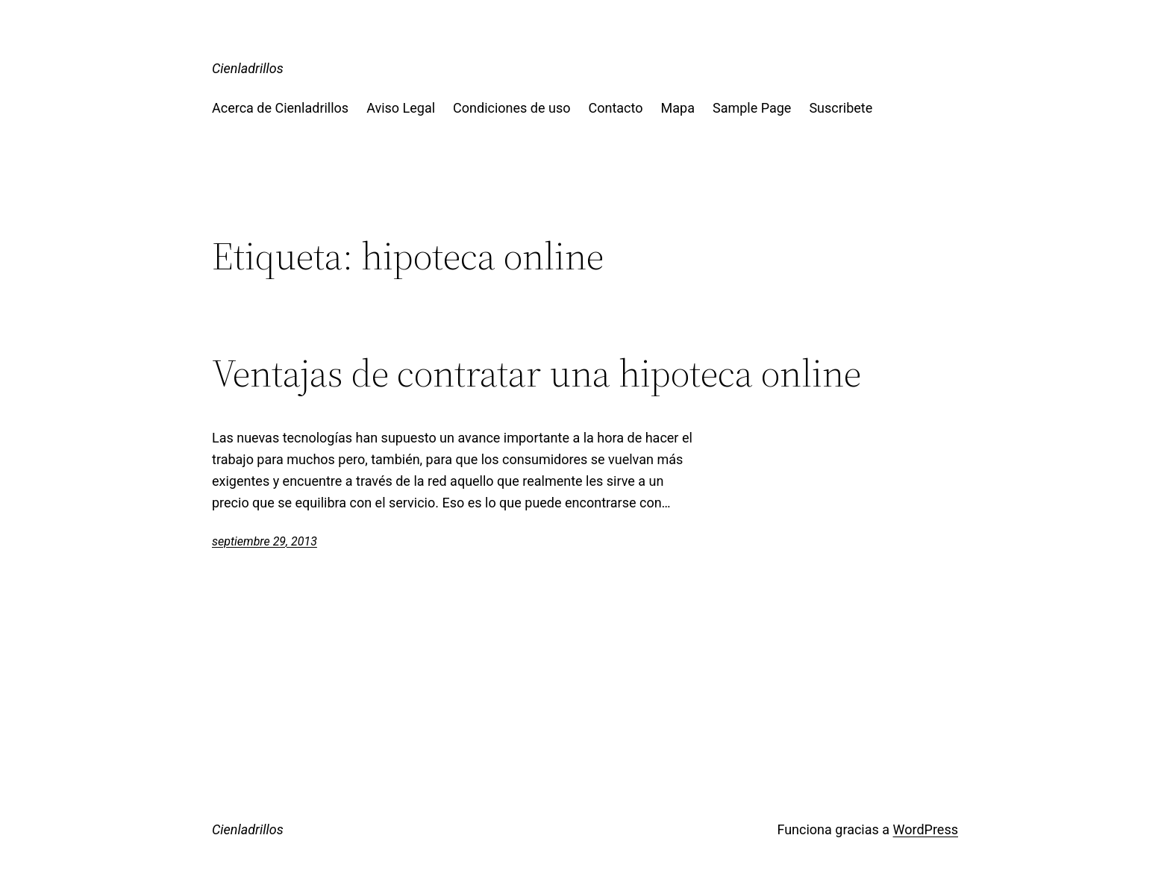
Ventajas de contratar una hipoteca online (536, 373)
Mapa (678, 108)
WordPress (925, 829)
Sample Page (752, 108)
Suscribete (840, 108)
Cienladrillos (248, 68)
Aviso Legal (400, 108)
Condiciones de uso (511, 108)
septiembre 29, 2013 (264, 541)
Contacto (616, 108)
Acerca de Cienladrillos (280, 108)
